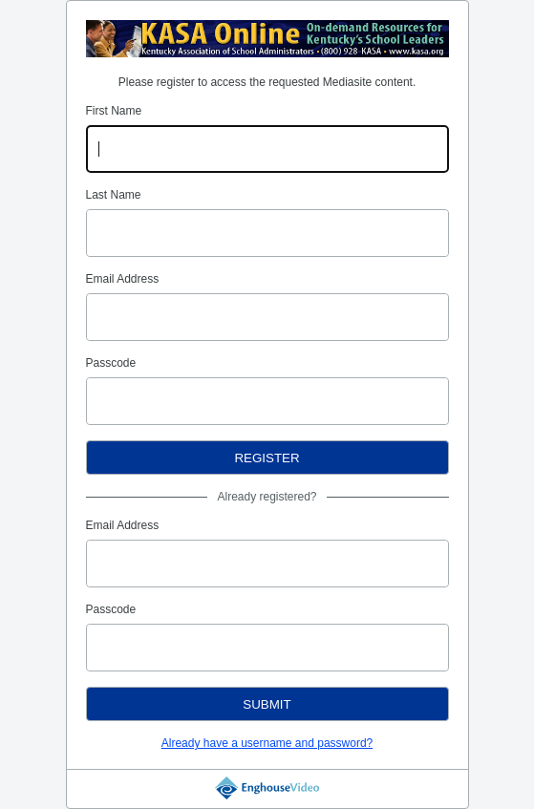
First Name (114, 110)
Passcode (111, 363)
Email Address (123, 279)
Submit (266, 704)
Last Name (113, 195)
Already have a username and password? (267, 743)
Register (266, 458)
